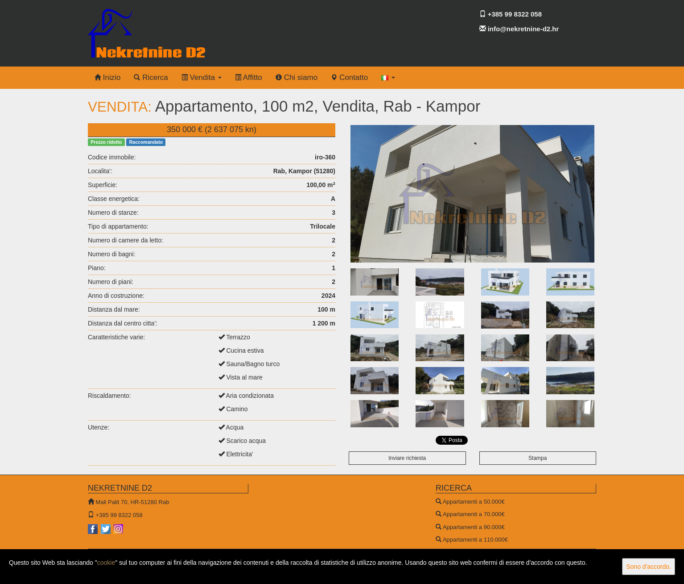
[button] (388, 78)
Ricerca (151, 77)
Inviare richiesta (407, 458)
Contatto (349, 77)
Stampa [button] (537, 458)
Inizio (107, 77)
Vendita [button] (201, 77)
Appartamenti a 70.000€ (474, 514)
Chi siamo (296, 77)
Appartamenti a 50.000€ (474, 501)
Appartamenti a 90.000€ (474, 527)
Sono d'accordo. (648, 566)
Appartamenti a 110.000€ (475, 539)
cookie (106, 562)
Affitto (248, 77)
